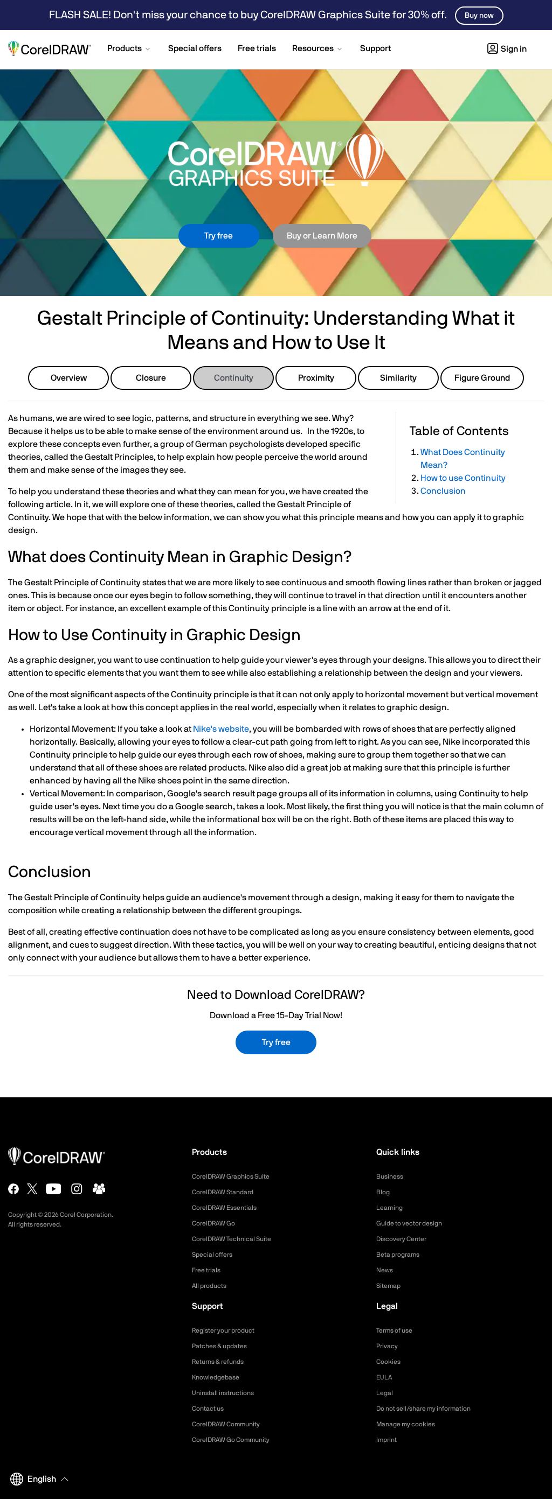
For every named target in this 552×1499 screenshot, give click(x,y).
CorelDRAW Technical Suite (238, 1239)
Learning (391, 1207)
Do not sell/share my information (432, 1408)
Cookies (390, 1361)
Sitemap (390, 1286)
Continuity (233, 378)
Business (391, 1176)
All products (212, 1286)
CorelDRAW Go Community (237, 1440)
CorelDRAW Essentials (229, 1207)
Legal (385, 1393)
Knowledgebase (219, 1377)
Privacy (388, 1346)
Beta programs (401, 1254)
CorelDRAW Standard (228, 1192)
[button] (129, 49)
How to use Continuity (463, 478)
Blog (383, 1192)
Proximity (316, 378)
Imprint (388, 1440)
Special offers (215, 1254)
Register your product (229, 1330)
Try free (218, 236)
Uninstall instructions (227, 1393)
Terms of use (397, 1330)
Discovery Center (405, 1239)
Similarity (398, 378)
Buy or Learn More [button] (322, 236)
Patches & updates (224, 1346)
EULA (385, 1377)
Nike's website (221, 729)
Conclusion (443, 491)
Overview (69, 378)
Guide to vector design (414, 1223)
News (385, 1270)
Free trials (209, 1270)
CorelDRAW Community (232, 1424)
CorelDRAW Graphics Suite (237, 1176)
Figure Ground (482, 378)
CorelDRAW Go (217, 1223)
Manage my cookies (410, 1424)
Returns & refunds (222, 1361)
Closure (151, 378)
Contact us (210, 1408)
